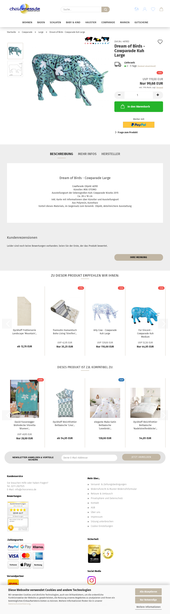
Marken (124, 22)
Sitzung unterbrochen (102, 521)
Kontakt (95, 503)
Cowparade (108, 22)
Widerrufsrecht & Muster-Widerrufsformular (114, 489)
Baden (41, 22)
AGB (93, 507)
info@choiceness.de (25, 489)
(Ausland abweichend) (146, 66)
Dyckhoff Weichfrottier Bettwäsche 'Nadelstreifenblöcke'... (145, 425)
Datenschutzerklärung (19, 604)
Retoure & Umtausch (102, 493)
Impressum (97, 516)
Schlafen (55, 22)
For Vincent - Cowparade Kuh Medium (145, 333)
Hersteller (110, 154)
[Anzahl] (138, 95)
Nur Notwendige (148, 599)
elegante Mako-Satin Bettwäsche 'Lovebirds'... (105, 425)
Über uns (95, 512)
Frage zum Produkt (128, 132)
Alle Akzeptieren (148, 591)
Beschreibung (61, 154)
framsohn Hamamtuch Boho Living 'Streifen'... (65, 332)
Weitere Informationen (148, 607)
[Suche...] (105, 9)
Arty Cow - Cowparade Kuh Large (105, 332)
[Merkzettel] (153, 9)
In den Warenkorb (135, 106)
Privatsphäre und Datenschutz (107, 498)
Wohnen (27, 22)
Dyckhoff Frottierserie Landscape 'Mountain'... (24, 332)
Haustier (90, 22)
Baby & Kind (73, 22)
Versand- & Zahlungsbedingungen (109, 484)
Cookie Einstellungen (102, 526)
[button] (136, 9)
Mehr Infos (87, 154)
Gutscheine (141, 22)
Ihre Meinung (138, 257)
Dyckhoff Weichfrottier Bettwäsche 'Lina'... (65, 424)
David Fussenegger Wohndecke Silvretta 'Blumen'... (25, 425)
